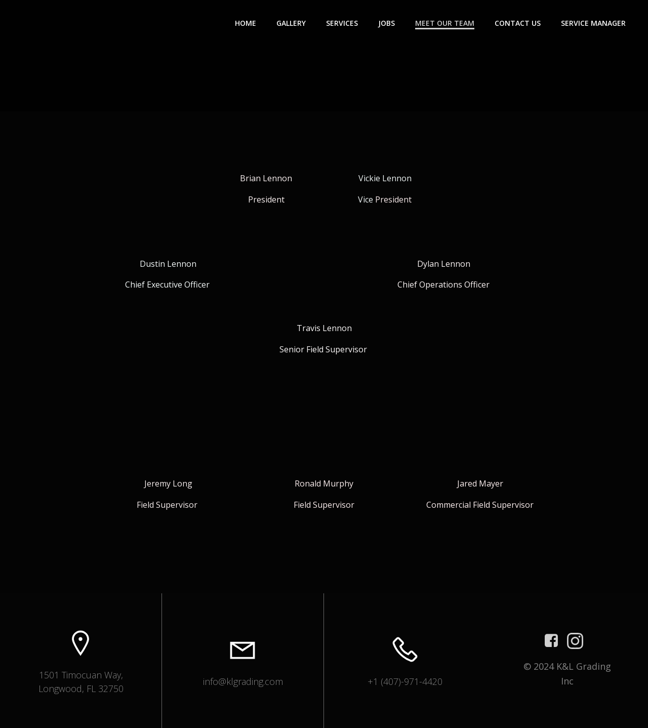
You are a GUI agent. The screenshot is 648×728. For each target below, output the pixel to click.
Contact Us (518, 23)
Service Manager (593, 23)
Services (342, 23)
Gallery (291, 23)
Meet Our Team (444, 23)
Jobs (386, 23)
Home (245, 23)
